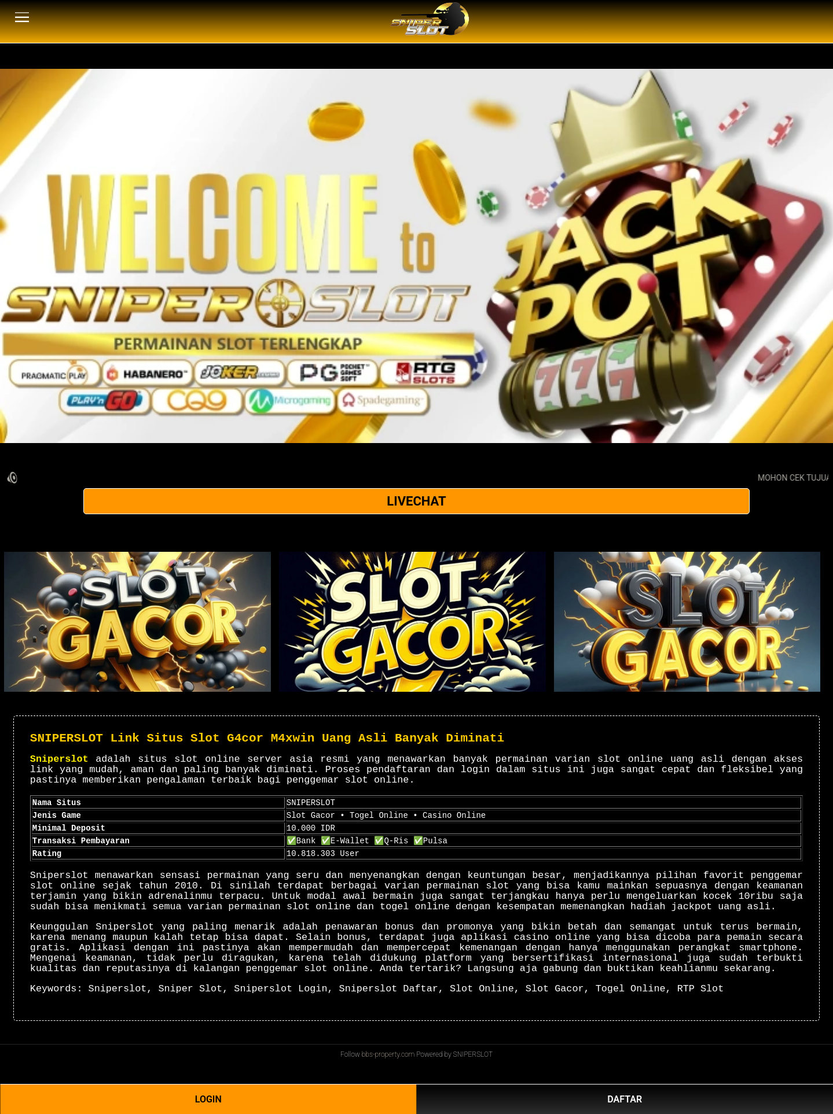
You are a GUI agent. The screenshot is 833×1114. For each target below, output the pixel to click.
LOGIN (208, 1099)
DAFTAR (624, 1099)
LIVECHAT (416, 501)
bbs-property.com (388, 1054)
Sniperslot (59, 759)
